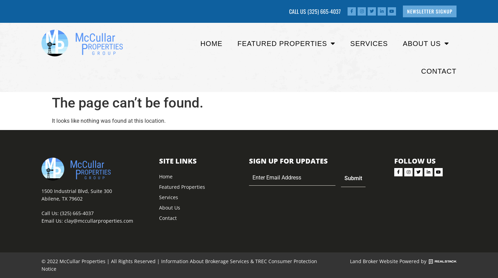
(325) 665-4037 (324, 11)
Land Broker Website (374, 261)
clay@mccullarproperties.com (98, 220)
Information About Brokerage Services (205, 261)
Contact (438, 71)
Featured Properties (182, 187)
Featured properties (286, 43)
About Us (426, 43)
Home (211, 43)
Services (369, 43)
